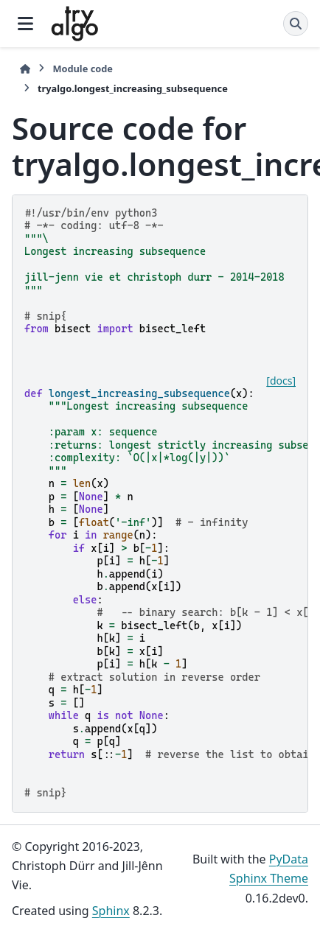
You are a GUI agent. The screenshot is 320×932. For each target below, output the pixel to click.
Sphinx (111, 911)
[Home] (25, 69)
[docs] (281, 381)
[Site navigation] (25, 23)
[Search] (295, 23)
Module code (82, 68)
